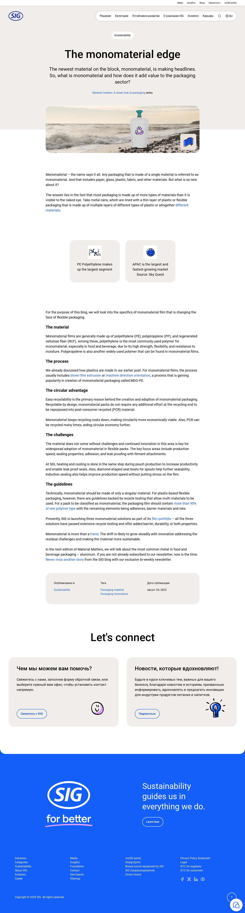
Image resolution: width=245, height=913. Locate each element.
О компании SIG (174, 16)
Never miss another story (65, 559)
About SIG (21, 870)
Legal (183, 862)
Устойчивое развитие (145, 16)
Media (180, 3)
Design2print (133, 862)
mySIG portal (231, 3)
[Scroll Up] (232, 897)
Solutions (20, 858)
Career (19, 878)
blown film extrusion (85, 375)
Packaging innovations (114, 594)
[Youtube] (204, 879)
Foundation (77, 866)
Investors (193, 16)
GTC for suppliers (190, 866)
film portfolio (161, 519)
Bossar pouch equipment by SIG (144, 866)
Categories (21, 862)
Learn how (152, 821)
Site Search (77, 874)
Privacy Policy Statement (195, 858)
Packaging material (112, 589)
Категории (121, 16)
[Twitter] (190, 879)
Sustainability (62, 589)
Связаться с (215, 3)
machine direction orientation (128, 375)
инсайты (191, 3)
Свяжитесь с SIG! (32, 713)
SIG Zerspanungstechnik (140, 870)
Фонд (202, 3)
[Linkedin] (197, 879)
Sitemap (75, 878)
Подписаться (147, 713)
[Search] (219, 16)
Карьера (208, 16)
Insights (75, 862)
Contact (74, 870)
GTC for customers (191, 870)
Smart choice (133, 874)
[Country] (229, 16)
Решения (105, 16)
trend (94, 534)
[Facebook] (183, 879)
